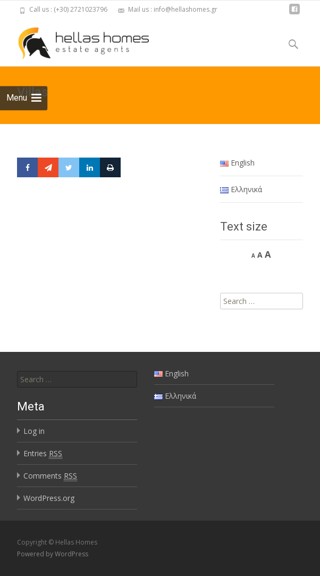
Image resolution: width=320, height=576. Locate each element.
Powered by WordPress (52, 553)
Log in (34, 431)
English (237, 163)
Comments (50, 476)
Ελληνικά (241, 189)
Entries (42, 453)
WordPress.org (48, 498)
